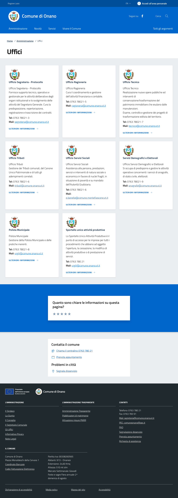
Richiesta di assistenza (130, 441)
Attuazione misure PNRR (74, 420)
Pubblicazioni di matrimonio (75, 415)
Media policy (52, 489)
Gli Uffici (9, 429)
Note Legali (10, 438)
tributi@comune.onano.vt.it (29, 186)
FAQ (121, 427)
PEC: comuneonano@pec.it (132, 422)
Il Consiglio (10, 420)
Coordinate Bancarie (15, 464)
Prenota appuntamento (130, 436)
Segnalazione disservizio (130, 432)
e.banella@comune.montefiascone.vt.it (87, 198)
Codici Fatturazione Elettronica (19, 469)
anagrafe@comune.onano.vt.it (145, 186)
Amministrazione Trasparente (76, 411)
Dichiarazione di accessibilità (18, 489)
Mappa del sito (78, 489)
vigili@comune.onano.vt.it (29, 253)
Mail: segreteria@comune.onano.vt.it (136, 418)
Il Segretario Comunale (16, 425)
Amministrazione (25, 41)
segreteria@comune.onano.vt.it (32, 122)
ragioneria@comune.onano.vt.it (89, 106)
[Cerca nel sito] (166, 16)
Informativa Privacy (14, 434)
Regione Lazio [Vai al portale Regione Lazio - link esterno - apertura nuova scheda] (13, 3)
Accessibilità (104, 489)
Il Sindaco (9, 411)
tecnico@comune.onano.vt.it (144, 126)
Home (10, 41)
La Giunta (9, 415)
